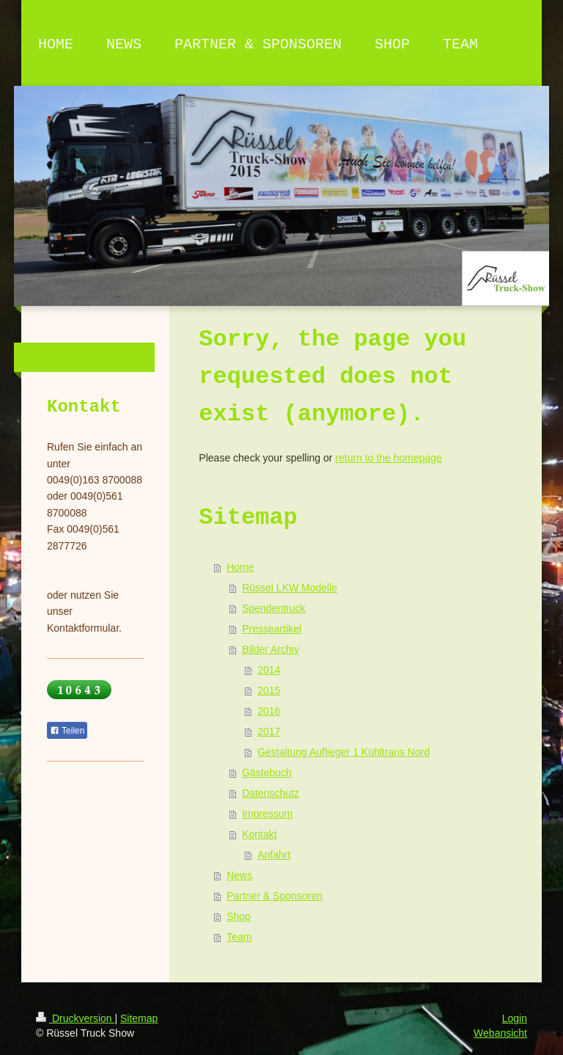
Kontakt (259, 834)
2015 (268, 690)
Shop (239, 916)
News (239, 875)
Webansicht (500, 1033)
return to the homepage (388, 458)
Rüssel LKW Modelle (289, 588)
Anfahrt (273, 855)
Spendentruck (273, 608)
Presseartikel (271, 629)
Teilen (67, 731)
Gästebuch (267, 772)
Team (239, 937)
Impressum (267, 813)
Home (240, 567)
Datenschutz (270, 793)
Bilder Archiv (270, 649)
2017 (268, 731)
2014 (268, 670)
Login (514, 1018)
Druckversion (75, 1018)
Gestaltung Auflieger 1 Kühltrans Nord (343, 752)
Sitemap (139, 1018)
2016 (268, 711)
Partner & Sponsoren (275, 896)
